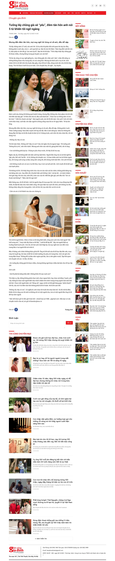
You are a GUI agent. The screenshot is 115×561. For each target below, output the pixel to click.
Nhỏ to (83, 13)
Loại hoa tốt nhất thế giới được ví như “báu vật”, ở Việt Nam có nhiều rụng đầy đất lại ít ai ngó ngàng (97, 259)
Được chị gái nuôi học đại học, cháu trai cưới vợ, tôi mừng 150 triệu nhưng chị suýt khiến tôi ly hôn (52, 340)
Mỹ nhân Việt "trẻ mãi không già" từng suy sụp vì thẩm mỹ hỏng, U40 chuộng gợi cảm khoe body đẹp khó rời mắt (98, 309)
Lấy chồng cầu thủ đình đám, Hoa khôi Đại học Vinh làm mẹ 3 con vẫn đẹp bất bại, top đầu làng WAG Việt (97, 298)
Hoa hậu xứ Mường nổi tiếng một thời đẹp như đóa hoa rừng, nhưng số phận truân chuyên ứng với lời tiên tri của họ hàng (98, 278)
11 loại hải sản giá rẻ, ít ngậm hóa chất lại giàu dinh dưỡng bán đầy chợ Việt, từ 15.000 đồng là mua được (98, 228)
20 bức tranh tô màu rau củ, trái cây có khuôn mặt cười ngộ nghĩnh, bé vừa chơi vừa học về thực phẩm (98, 53)
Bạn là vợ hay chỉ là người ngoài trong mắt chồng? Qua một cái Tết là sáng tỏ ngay (51, 359)
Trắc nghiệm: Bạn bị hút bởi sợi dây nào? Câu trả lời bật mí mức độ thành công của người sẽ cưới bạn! (98, 347)
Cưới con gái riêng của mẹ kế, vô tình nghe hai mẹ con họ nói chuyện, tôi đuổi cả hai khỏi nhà (52, 400)
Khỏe (64, 13)
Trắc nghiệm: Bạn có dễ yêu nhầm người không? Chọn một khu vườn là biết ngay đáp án (98, 357)
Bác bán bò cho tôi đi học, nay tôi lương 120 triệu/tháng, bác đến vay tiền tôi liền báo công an (52, 441)
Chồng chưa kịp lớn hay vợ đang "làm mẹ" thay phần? (97, 100)
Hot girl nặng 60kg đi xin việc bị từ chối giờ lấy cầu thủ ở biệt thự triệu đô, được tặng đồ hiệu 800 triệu (98, 287)
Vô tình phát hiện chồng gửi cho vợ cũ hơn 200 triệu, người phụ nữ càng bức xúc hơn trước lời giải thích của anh (98, 211)
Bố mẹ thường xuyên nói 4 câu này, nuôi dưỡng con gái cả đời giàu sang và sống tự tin (98, 32)
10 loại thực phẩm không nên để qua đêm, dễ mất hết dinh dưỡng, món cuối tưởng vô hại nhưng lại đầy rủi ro (98, 238)
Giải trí (77, 13)
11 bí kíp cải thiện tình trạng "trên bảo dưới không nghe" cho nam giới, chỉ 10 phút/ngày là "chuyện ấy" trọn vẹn (97, 250)
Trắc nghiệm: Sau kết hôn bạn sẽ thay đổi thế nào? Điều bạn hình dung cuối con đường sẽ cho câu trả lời (98, 326)
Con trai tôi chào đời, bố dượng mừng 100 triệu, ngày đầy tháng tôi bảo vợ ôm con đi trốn (53, 481)
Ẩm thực (89, 13)
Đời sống (25, 13)
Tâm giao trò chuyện (36, 13)
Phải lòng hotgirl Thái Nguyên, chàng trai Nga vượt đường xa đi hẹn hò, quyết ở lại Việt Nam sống (52, 502)
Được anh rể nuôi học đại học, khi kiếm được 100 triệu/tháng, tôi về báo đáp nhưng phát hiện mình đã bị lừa (97, 180)
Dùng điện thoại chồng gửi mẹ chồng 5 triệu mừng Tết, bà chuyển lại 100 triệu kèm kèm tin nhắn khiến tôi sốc (52, 522)
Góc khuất (58, 13)
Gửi (69, 323)
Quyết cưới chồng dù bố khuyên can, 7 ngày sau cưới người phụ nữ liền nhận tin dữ (97, 189)
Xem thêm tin (42, 539)
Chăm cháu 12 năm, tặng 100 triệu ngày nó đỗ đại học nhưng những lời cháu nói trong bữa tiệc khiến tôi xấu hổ (52, 380)
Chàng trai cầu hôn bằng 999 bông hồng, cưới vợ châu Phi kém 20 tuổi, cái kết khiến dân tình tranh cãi (97, 336)
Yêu (73, 13)
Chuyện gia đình (48, 13)
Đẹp (69, 13)
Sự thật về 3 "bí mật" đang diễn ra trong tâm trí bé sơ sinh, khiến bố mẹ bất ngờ (97, 63)
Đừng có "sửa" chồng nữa (97, 89)
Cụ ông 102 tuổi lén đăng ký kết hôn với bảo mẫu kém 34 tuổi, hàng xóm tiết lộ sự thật (51, 460)
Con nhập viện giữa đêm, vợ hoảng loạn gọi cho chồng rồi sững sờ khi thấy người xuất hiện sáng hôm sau (52, 421)
